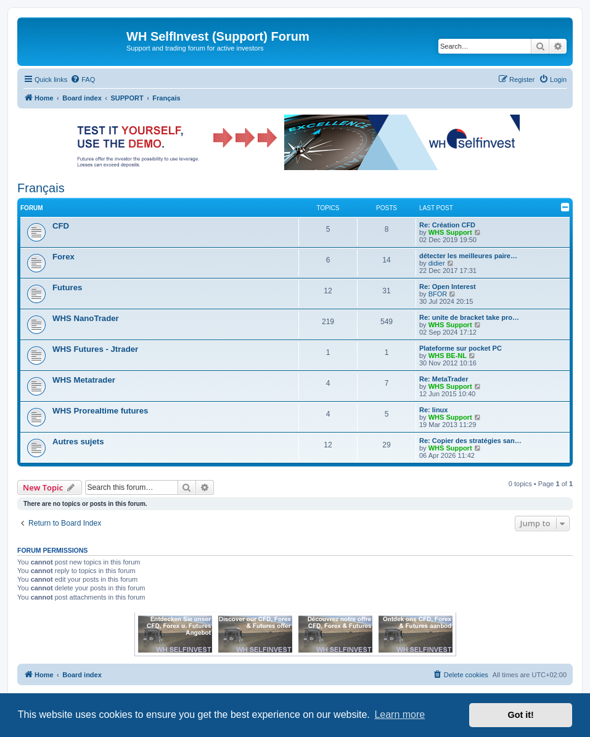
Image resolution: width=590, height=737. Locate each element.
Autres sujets (78, 441)
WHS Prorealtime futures (100, 410)
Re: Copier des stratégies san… (470, 440)
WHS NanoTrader (85, 318)
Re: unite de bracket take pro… (469, 317)
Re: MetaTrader (443, 379)
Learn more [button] (399, 714)
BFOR (438, 294)
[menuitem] (82, 79)
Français (41, 188)
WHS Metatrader (83, 380)
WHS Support (450, 232)
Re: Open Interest (447, 286)
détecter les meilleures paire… (468, 255)
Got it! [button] (521, 715)
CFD (60, 225)
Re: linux (433, 409)
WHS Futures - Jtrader (95, 349)
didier (436, 263)
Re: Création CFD (447, 225)
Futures (67, 287)
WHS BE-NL (447, 355)
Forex (63, 256)
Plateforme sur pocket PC (460, 348)
